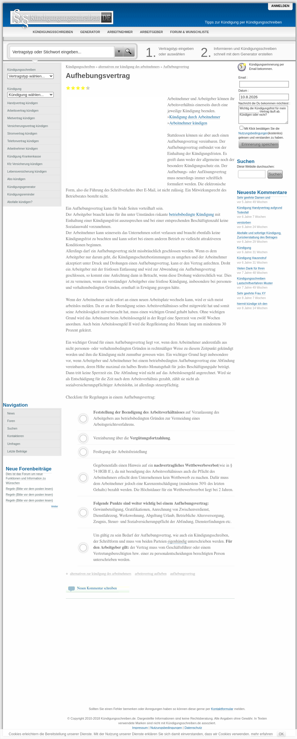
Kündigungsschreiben (80, 66)
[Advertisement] (32, 304)
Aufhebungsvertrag (176, 66)
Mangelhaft (68, 88)
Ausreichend (73, 88)
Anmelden (280, 6)
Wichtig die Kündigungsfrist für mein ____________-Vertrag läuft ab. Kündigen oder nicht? (263, 115)
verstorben (244, 222)
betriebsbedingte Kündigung (191, 215)
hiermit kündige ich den (252, 303)
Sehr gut (86, 88)
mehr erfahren (262, 734)
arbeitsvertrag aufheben (150, 573)
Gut (83, 88)
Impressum (140, 727)
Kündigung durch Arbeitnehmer (194, 117)
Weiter (54, 506)
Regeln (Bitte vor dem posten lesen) (29, 488)
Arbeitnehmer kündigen (188, 123)
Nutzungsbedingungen (253, 133)
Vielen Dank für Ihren (251, 268)
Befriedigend (78, 88)
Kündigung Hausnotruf (251, 258)
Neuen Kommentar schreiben (97, 588)
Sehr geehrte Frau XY (251, 293)
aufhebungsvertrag (182, 573)
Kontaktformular (222, 709)
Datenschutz (193, 727)
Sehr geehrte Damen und (253, 197)
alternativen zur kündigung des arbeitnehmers (129, 66)
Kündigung (244, 247)
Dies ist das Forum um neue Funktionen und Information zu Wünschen (26, 478)
